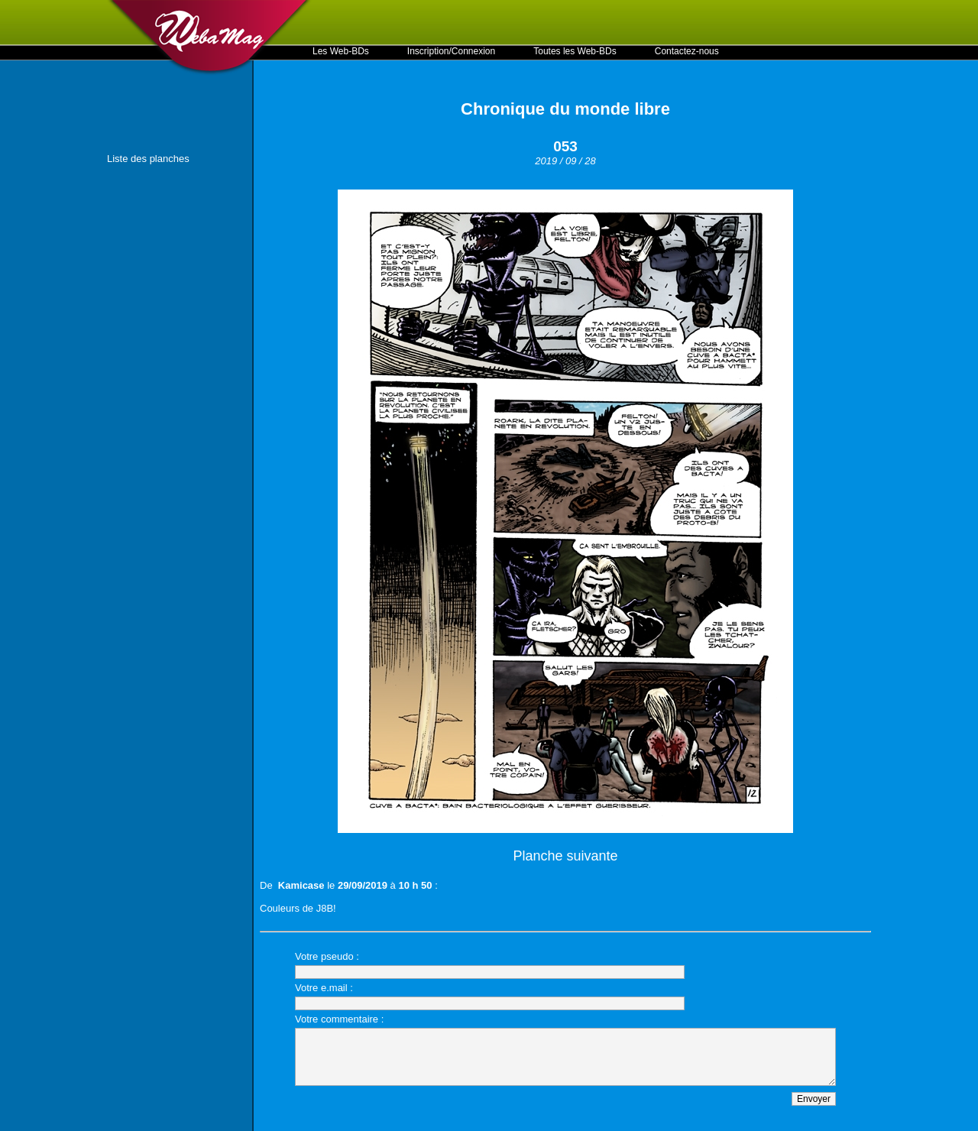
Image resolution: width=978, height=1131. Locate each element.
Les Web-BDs (341, 51)
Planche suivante (565, 856)
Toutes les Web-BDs (575, 51)
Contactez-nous (687, 51)
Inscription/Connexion (451, 51)
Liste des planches (148, 158)
